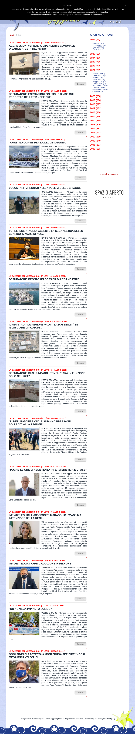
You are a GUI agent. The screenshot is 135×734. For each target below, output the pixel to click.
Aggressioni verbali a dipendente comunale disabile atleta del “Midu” (42, 47)
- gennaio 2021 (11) (99, 74)
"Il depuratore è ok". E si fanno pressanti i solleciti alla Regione (41, 423)
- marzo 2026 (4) (98, 47)
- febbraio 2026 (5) (99, 45)
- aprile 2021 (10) (98, 80)
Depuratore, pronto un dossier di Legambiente (44, 279)
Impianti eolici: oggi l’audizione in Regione (40, 563)
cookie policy (102, 12)
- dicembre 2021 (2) (99, 91)
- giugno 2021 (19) (99, 84)
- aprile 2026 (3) (98, 49)
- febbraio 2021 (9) (99, 76)
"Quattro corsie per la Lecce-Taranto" (38, 142)
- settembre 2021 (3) (100, 86)
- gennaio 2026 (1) (99, 43)
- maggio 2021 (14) (99, 82)
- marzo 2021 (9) (98, 78)
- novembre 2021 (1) (100, 89)
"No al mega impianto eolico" (30, 608)
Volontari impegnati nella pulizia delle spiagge (45, 187)
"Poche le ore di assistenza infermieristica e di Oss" (48, 469)
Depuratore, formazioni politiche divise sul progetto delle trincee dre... (41, 96)
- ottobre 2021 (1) (98, 87)
